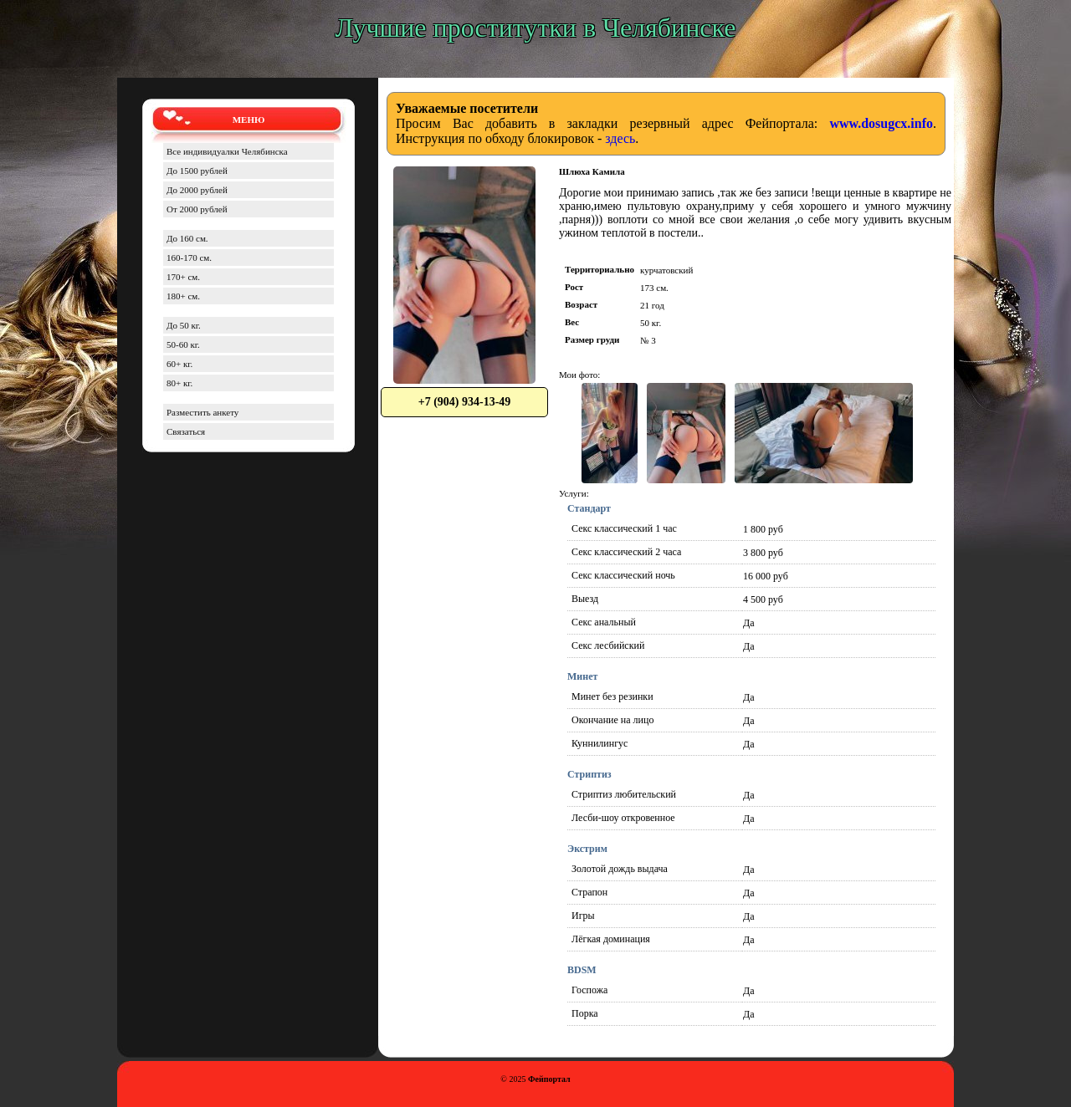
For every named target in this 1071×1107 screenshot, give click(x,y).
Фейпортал (549, 1079)
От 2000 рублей (197, 209)
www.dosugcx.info (881, 123)
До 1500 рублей (197, 171)
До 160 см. (187, 238)
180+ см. (183, 296)
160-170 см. (189, 258)
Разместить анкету (202, 412)
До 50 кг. (184, 325)
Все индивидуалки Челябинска (227, 151)
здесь (620, 138)
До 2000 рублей (197, 190)
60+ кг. (179, 364)
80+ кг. (179, 383)
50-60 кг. (183, 344)
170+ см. (183, 277)
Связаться (186, 431)
